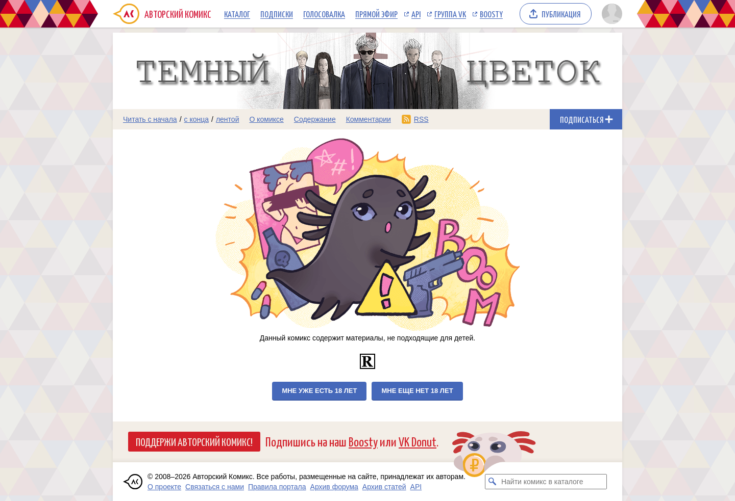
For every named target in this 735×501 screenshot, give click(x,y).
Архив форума (334, 487)
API (416, 13)
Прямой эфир (376, 13)
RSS (421, 119)
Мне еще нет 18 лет (417, 390)
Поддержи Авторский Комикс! (194, 441)
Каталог (237, 13)
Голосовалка (324, 13)
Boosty (491, 13)
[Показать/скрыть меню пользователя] (610, 14)
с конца (196, 119)
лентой (227, 119)
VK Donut (417, 441)
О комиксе (266, 119)
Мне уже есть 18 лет (319, 390)
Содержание (315, 119)
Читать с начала (150, 119)
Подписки (276, 13)
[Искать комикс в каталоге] (492, 481)
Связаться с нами (214, 487)
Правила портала (277, 487)
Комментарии (368, 119)
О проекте (164, 487)
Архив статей (384, 487)
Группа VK (450, 13)
